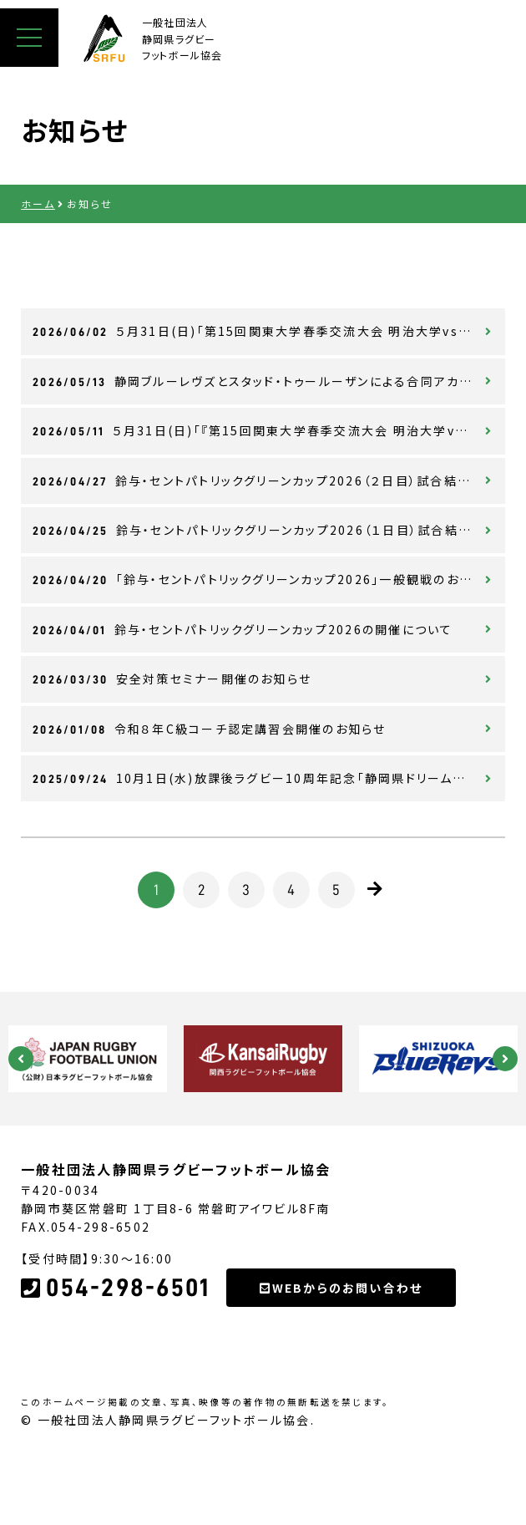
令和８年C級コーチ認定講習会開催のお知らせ (209, 728)
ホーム (38, 203)
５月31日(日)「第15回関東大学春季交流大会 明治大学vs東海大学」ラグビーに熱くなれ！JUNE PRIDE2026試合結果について (269, 331)
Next (505, 1058)
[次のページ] (375, 889)
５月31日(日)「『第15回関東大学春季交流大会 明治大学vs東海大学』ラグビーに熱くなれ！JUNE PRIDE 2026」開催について (269, 430)
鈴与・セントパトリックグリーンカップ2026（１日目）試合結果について (269, 529)
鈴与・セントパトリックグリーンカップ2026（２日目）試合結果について (269, 480)
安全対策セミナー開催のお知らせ (172, 678)
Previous (20, 1058)
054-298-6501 (115, 1367)
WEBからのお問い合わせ (341, 1368)
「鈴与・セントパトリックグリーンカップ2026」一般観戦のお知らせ (265, 579)
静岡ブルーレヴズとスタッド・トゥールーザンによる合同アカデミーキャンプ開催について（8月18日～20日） (269, 381)
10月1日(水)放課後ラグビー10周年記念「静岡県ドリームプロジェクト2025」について (269, 778)
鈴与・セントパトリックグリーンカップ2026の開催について (243, 629)
